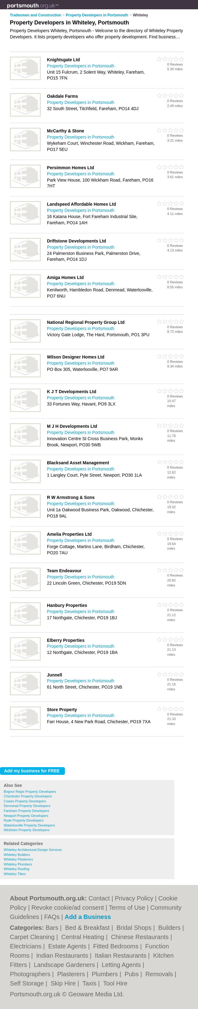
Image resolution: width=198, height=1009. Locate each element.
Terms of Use (127, 907)
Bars (53, 927)
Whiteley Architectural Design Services (33, 850)
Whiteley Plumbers (18, 864)
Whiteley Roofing (16, 869)
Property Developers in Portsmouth (80, 65)
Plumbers (106, 974)
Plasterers (72, 974)
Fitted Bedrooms (116, 946)
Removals (160, 974)
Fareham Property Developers (26, 811)
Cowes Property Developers (25, 801)
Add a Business (88, 916)
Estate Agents (68, 946)
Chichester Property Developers (28, 796)
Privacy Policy (134, 898)
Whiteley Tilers (15, 874)
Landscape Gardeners (65, 964)
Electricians (26, 946)
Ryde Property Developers (24, 820)
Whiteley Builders (17, 855)
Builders (170, 927)
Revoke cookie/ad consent (68, 907)
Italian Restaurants (121, 955)
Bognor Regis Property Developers (30, 791)
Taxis (90, 983)
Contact (99, 898)
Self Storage (28, 983)
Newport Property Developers (26, 816)
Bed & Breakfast (88, 927)
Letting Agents (122, 964)
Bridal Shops (134, 927)
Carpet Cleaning (33, 937)
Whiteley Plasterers (18, 859)
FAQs (52, 916)
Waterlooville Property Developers (29, 825)
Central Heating (83, 937)
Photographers (31, 974)
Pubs (132, 974)
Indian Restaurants (63, 955)
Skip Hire (64, 983)
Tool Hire (115, 983)
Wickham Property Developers (27, 830)
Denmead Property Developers (27, 806)
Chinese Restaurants (140, 937)
